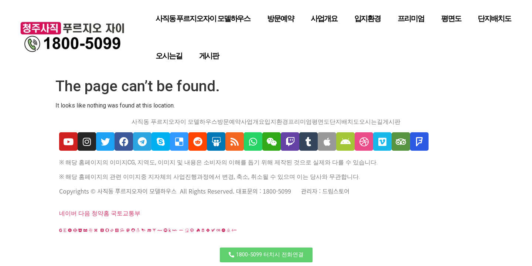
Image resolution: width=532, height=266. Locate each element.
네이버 (68, 213)
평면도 (451, 18)
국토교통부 (125, 213)
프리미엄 (411, 18)
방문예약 (280, 18)
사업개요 (324, 18)
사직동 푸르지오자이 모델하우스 (203, 18)
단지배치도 (494, 18)
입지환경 (367, 18)
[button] (266, 255)
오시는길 (169, 55)
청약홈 (100, 213)
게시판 (209, 55)
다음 (84, 213)
